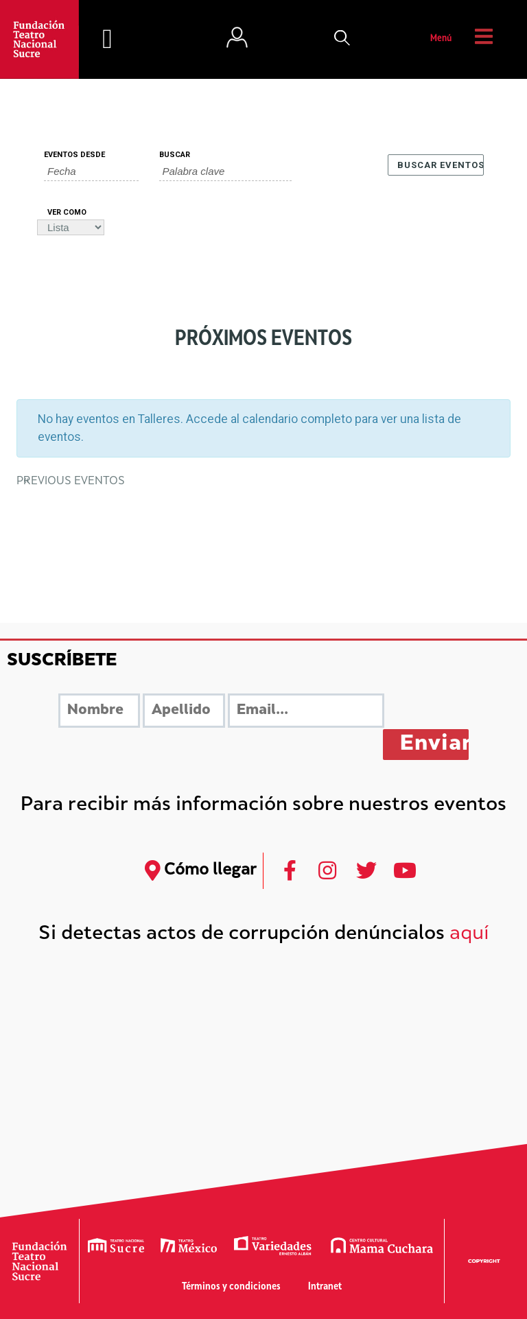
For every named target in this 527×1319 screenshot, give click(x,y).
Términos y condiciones (231, 1287)
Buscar (174, 154)
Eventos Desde (74, 154)
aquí (469, 934)
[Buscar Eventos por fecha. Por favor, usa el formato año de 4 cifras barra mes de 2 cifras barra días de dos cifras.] (91, 171)
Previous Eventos (70, 482)
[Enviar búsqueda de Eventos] (436, 165)
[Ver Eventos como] (70, 227)
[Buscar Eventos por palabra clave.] (225, 171)
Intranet (325, 1287)
